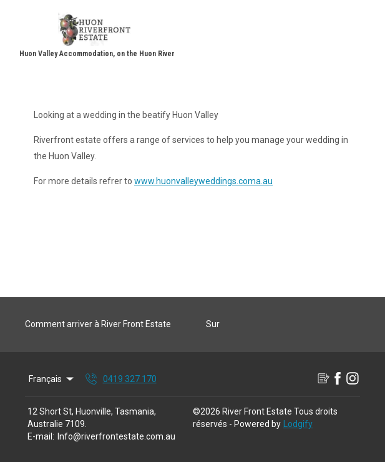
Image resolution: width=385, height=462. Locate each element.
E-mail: (40, 436)
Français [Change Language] (52, 379)
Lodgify (298, 424)
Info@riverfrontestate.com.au (116, 436)
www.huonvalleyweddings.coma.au (203, 181)
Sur (213, 324)
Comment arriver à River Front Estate (98, 324)
